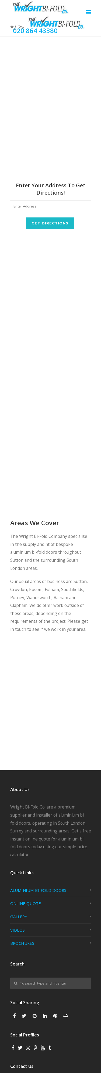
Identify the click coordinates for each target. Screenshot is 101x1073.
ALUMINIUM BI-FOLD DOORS (38, 890)
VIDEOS (17, 930)
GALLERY (18, 916)
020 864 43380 (35, 30)
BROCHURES (22, 943)
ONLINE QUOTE (25, 903)
